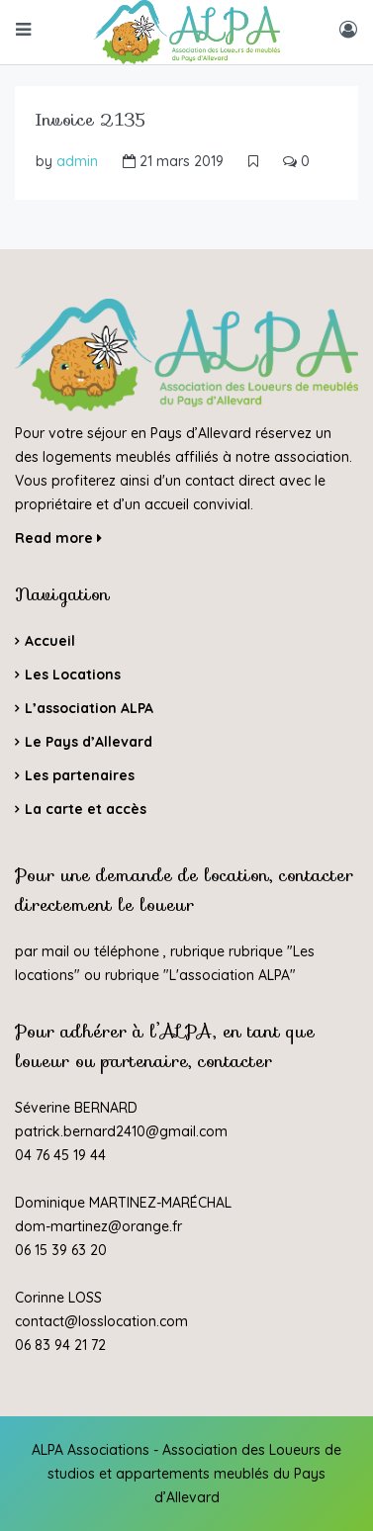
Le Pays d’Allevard (88, 742)
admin (77, 161)
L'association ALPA (229, 975)
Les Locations (73, 674)
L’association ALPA (89, 708)
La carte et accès (85, 809)
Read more (58, 538)
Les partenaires (80, 775)
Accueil (50, 641)
